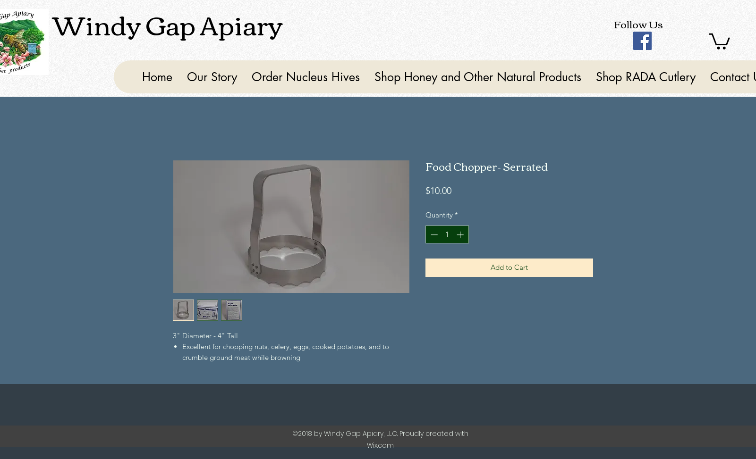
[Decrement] (433, 234)
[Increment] (461, 234)
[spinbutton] (447, 234)
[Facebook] (642, 41)
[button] (719, 41)
